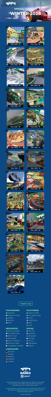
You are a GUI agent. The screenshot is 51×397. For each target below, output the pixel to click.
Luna (29, 325)
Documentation (12, 333)
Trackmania (31, 343)
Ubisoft (30, 346)
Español (10, 356)
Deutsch (10, 351)
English (10, 354)
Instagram (31, 336)
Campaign (10, 313)
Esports (10, 320)
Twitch (29, 341)
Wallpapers (11, 338)
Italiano (10, 361)
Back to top (25, 304)
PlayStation (31, 320)
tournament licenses (14, 346)
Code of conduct (13, 341)
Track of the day (13, 315)
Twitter (30, 331)
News (9, 323)
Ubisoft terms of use (35, 388)
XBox (29, 323)
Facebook (30, 333)
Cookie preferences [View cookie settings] (11, 388)
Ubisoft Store (32, 313)
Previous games (12, 343)
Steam (29, 318)
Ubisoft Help (11, 336)
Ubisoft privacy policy (23, 388)
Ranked (9, 318)
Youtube (30, 338)
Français (10, 359)
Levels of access (13, 331)
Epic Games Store (33, 315)
